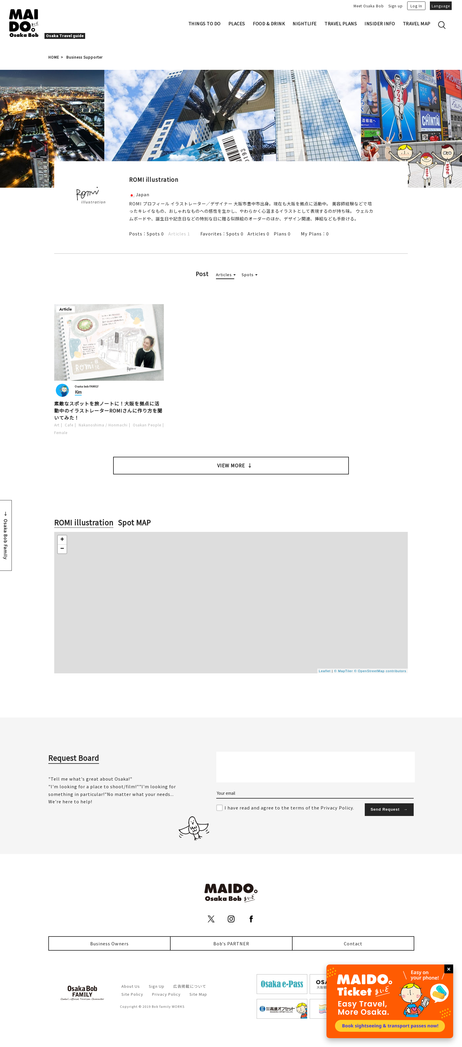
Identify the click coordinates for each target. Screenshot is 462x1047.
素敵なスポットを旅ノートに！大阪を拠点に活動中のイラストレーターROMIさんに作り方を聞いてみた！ (108, 410)
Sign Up (156, 986)
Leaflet (325, 671)
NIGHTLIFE (305, 23)
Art (57, 424)
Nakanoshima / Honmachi (103, 424)
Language (441, 5)
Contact (353, 943)
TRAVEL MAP (416, 23)
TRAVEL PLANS (340, 23)
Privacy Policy (166, 994)
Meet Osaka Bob (369, 5)
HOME (53, 57)
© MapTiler (343, 671)
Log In (416, 5)
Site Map (198, 994)
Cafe (69, 424)
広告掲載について (189, 986)
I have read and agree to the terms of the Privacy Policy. (289, 807)
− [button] (62, 549)
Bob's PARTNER (231, 943)
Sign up (395, 5)
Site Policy (132, 994)
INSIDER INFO (379, 23)
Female (60, 432)
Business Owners (109, 943)
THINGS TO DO (204, 23)
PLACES (236, 23)
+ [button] (62, 539)
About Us (130, 986)
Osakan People (147, 424)
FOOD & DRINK (269, 23)
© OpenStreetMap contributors (380, 671)
